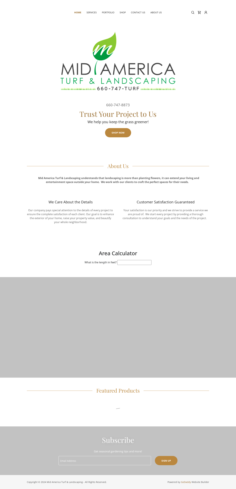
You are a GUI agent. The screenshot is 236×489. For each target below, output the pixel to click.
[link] (199, 12)
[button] (206, 12)
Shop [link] (123, 12)
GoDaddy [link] (186, 482)
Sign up (166, 460)
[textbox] (105, 460)
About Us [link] (156, 12)
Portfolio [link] (108, 12)
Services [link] (92, 12)
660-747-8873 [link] (118, 104)
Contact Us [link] (138, 12)
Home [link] (77, 12)
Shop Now (118, 132)
